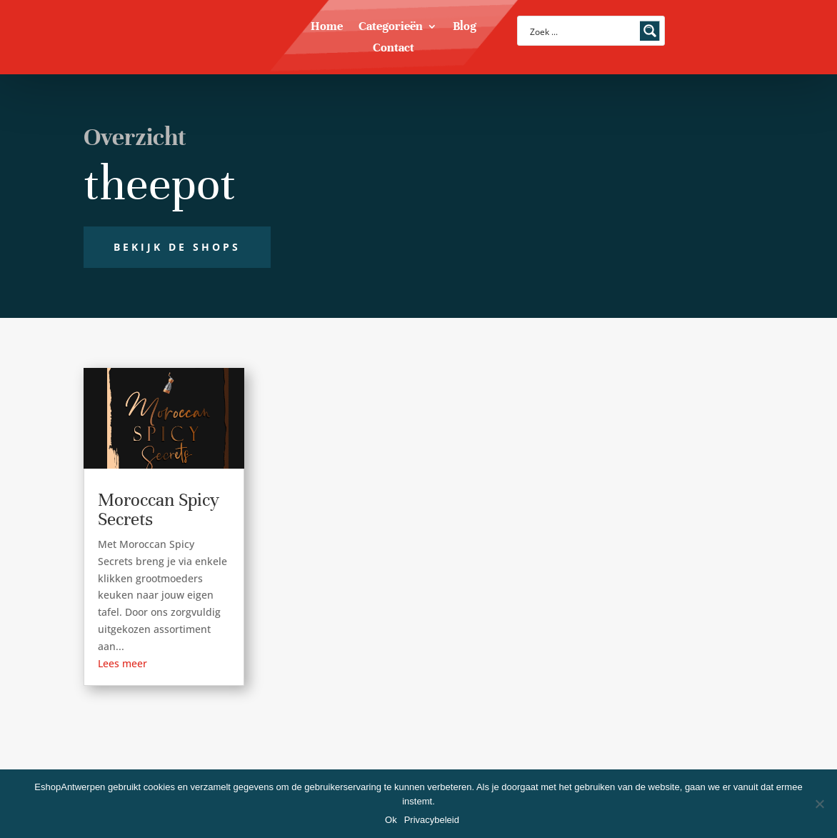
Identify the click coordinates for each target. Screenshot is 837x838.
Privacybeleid (431, 819)
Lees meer (122, 663)
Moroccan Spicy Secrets (158, 509)
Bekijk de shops (177, 247)
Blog (464, 27)
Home (327, 27)
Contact (393, 49)
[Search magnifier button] (650, 31)
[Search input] (581, 30)
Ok (391, 819)
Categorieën (391, 27)
